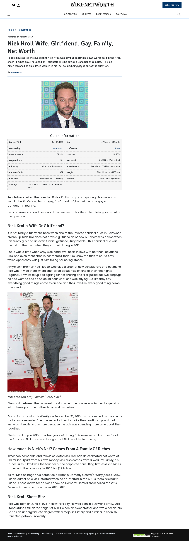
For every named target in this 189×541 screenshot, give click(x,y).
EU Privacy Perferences (106, 533)
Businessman (103, 14)
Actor (118, 148)
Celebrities (70, 14)
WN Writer (16, 72)
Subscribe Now (172, 5)
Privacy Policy (33, 533)
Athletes (86, 14)
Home (10, 29)
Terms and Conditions (16, 533)
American (58, 148)
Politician (121, 14)
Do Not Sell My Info (15, 536)
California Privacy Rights (84, 533)
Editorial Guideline (63, 533)
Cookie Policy (47, 533)
